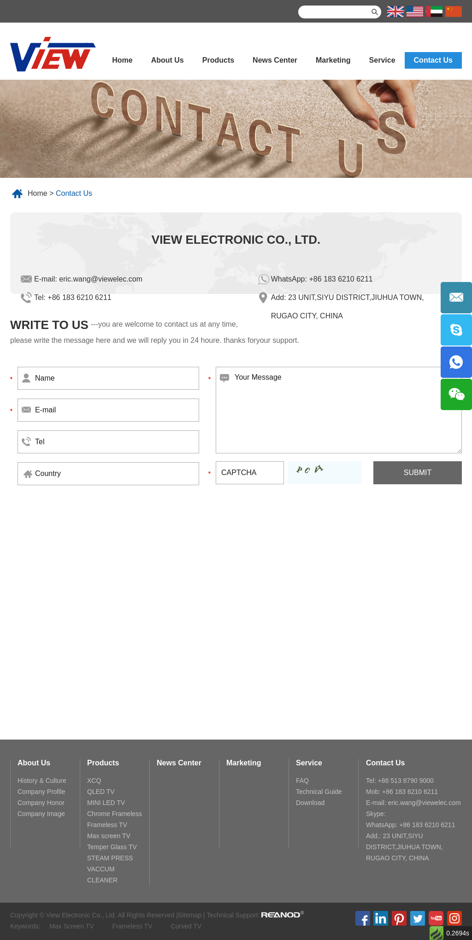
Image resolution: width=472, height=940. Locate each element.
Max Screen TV (71, 926)
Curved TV (186, 926)
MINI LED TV (106, 802)
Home (122, 60)
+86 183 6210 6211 (340, 279)
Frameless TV (107, 824)
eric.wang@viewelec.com (100, 279)
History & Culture (42, 780)
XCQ (94, 780)
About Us (167, 60)
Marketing (333, 60)
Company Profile (41, 791)
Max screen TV (108, 836)
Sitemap (189, 915)
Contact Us (433, 60)
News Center (275, 60)
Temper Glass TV (112, 847)
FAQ (302, 780)
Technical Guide (319, 791)
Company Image (41, 813)
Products (218, 60)
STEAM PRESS (110, 858)
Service (382, 60)
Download (310, 802)
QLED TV (101, 791)
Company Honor (41, 802)
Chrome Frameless (114, 813)
